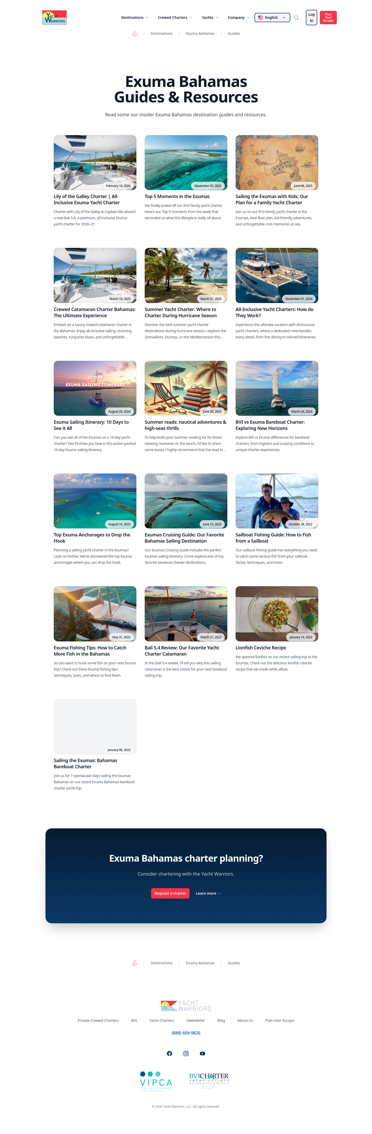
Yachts (211, 17)
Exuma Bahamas (200, 33)
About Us (245, 1020)
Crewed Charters (176, 17)
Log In (311, 17)
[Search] (298, 17)
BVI (134, 1020)
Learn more (208, 893)
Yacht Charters (161, 1020)
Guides (234, 33)
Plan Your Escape (328, 17)
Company (239, 17)
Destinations (135, 17)
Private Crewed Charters (98, 1020)
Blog (221, 1020)
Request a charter (170, 893)
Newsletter (196, 1020)
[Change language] (272, 17)
